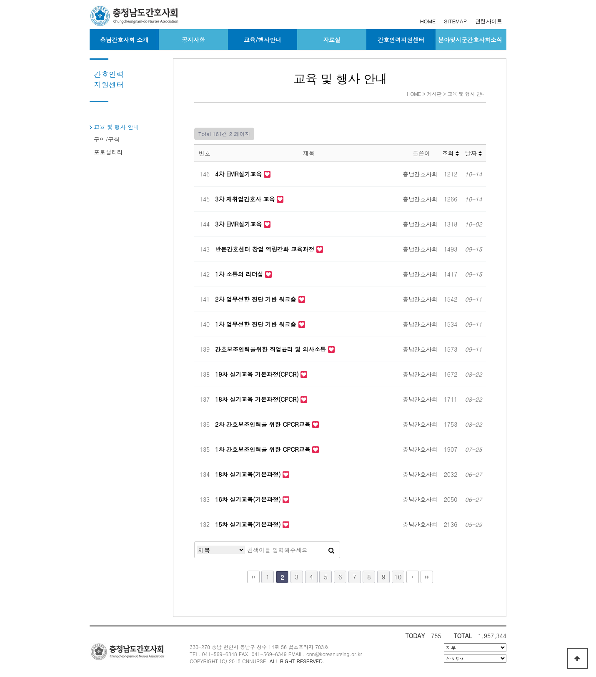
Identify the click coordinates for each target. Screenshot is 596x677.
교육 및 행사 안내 (116, 127)
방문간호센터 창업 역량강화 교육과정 (265, 249)
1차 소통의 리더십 (240, 274)
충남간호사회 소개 (124, 39)
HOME (428, 21)
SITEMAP (455, 21)
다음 (412, 577)
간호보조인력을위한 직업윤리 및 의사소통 (271, 349)
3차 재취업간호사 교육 (246, 199)
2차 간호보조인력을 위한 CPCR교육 (263, 424)
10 (398, 576)
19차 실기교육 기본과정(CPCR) (258, 374)
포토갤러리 (108, 152)
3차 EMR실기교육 (239, 224)
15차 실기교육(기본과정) (249, 524)
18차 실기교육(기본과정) (249, 474)
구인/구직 (107, 139)
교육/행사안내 (262, 39)
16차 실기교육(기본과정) (249, 499)
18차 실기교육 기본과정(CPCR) (258, 399)
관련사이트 (488, 21)
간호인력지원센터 (401, 39)
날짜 (473, 153)
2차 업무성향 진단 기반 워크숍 (256, 299)
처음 (253, 577)
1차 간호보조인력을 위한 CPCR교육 (263, 449)
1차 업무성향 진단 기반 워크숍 (256, 324)
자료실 (332, 39)
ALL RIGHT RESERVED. (297, 660)
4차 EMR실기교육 (239, 174)
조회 (450, 153)
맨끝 (427, 577)
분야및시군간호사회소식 (470, 39)
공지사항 (193, 39)
